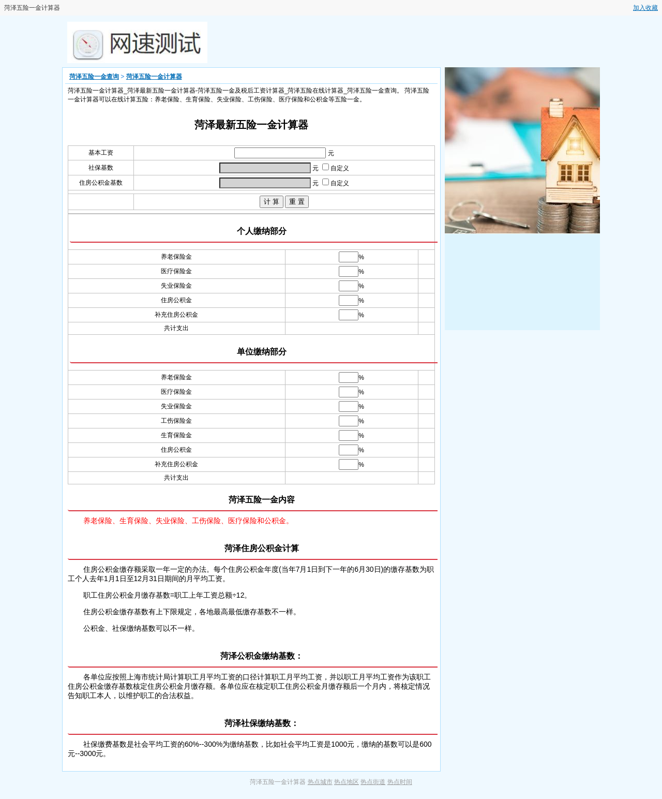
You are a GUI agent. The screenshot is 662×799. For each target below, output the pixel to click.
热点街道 (372, 782)
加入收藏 (645, 7)
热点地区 (346, 782)
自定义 (335, 168)
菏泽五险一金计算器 (154, 76)
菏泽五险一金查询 (94, 76)
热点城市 (320, 782)
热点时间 (399, 782)
